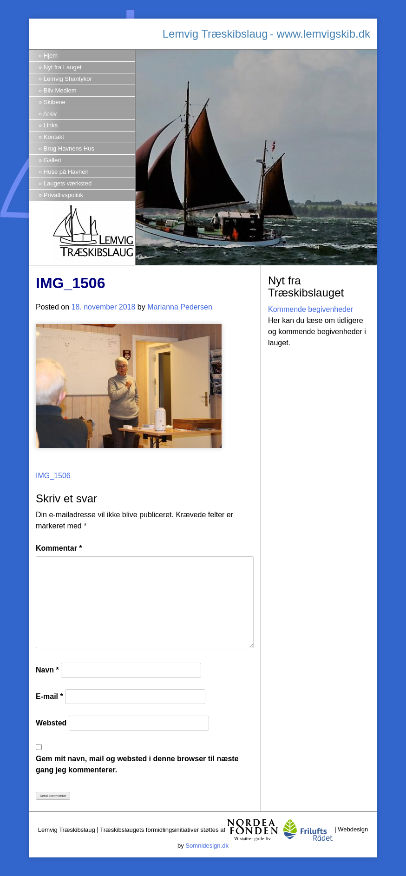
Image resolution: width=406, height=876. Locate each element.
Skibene (54, 102)
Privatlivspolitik (63, 194)
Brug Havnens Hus (69, 148)
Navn (47, 670)
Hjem (51, 55)
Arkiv (50, 113)
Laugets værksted (68, 183)
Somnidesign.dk (207, 845)
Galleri (52, 160)
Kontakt (54, 136)
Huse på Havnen (66, 171)
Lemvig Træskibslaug (215, 33)
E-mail (49, 696)
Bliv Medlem (60, 90)
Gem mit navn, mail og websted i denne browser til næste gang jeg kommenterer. (137, 764)
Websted (51, 723)
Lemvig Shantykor (68, 78)
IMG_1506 (53, 476)
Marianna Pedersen (179, 307)
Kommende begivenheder (310, 309)
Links (51, 125)
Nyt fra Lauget (63, 67)
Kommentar (59, 548)
